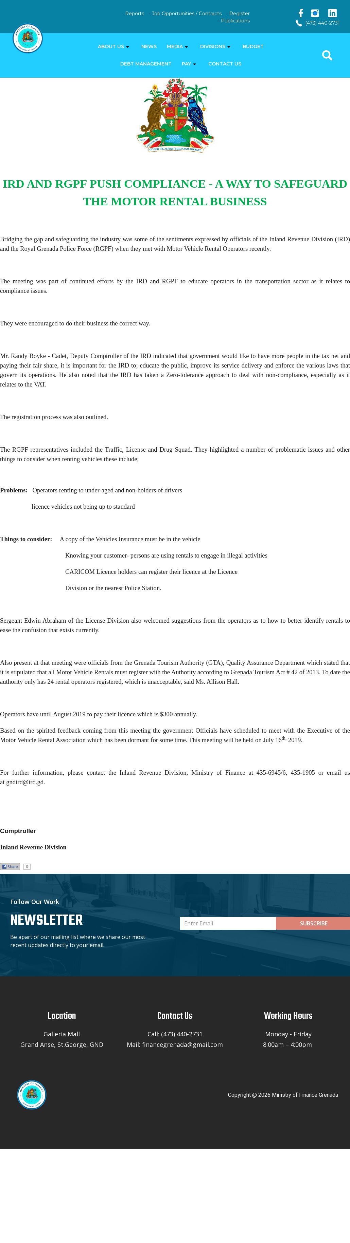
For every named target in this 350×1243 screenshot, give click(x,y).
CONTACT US (224, 64)
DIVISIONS (212, 46)
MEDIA (175, 46)
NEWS (149, 46)
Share (10, 866)
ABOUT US (111, 46)
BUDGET (253, 46)
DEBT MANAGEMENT (146, 64)
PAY (186, 64)
